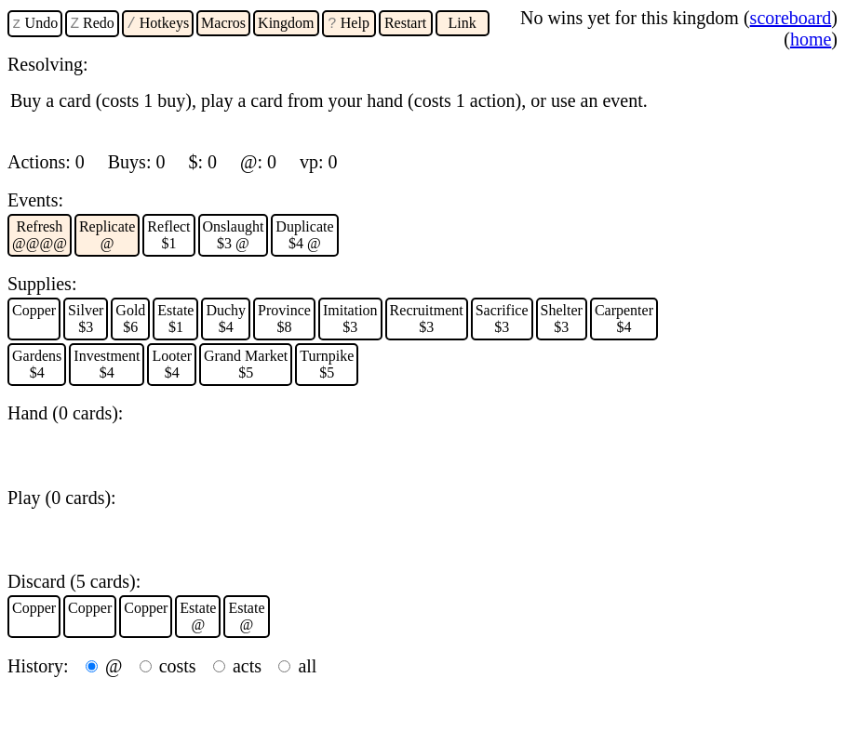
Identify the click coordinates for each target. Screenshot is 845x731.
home (810, 39)
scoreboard (791, 17)
